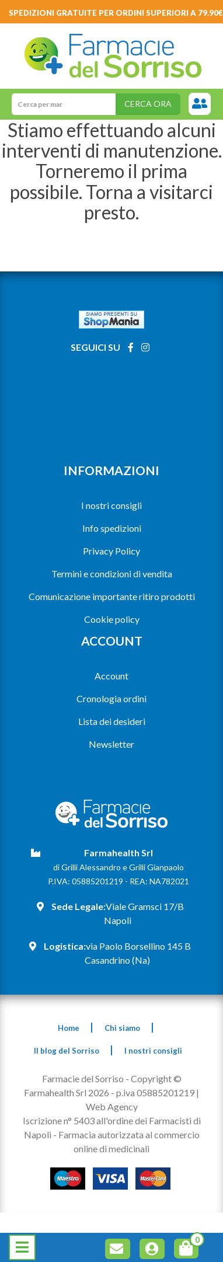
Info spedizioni (111, 528)
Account (111, 675)
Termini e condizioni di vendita (111, 573)
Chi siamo (122, 1028)
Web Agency (112, 1106)
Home (68, 1028)
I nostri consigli (111, 505)
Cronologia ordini (111, 698)
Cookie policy (112, 619)
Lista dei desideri (111, 721)
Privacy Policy (111, 550)
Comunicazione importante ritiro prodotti (112, 596)
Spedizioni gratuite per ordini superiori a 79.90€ (116, 13)
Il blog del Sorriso (66, 1050)
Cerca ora (148, 104)
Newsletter (111, 743)
